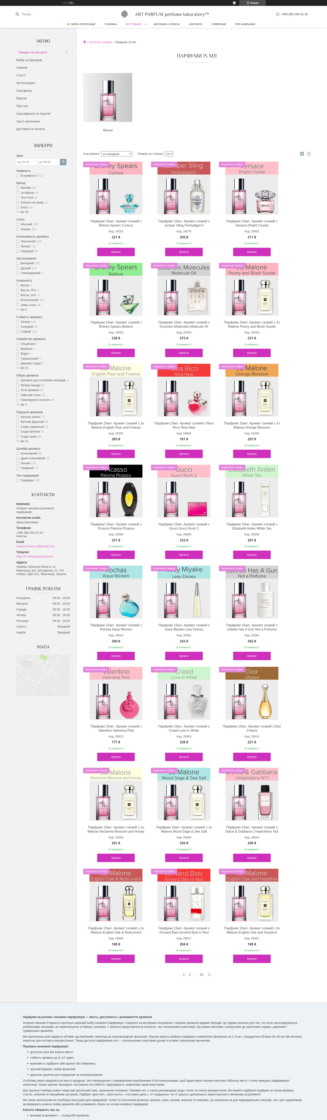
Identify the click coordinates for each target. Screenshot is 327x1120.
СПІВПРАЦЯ (218, 24)
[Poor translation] (15, 1059)
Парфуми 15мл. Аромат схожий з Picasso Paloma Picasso (168, 429)
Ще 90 (24, 211)
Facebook (33, 1009)
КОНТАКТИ (195, 24)
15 (201, 789)
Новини (21, 67)
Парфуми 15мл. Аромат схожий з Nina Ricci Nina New (283, 324)
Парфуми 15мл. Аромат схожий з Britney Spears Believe (283, 223)
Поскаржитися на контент (171, 1034)
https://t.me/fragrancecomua (34, 556)
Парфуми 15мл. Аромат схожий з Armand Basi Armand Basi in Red (225, 743)
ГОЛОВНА (111, 24)
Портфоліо (24, 90)
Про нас (22, 106)
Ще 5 (23, 309)
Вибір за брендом (29, 60)
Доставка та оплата (30, 129)
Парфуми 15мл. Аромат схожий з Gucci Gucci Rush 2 (225, 429)
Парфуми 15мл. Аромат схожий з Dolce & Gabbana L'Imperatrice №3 (110, 743)
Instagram (33, 1014)
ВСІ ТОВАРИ (133, 24)
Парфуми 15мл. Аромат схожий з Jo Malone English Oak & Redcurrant (168, 743)
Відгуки (21, 98)
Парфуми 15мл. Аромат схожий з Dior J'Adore (168, 635)
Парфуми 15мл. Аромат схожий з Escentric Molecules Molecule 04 (110, 326)
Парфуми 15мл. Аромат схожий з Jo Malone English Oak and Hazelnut (283, 743)
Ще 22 (24, 367)
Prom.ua (183, 1031)
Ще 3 (23, 404)
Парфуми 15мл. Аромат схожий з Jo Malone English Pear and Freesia (225, 326)
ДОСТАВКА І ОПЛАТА (167, 24)
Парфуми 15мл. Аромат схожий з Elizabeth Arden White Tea (283, 429)
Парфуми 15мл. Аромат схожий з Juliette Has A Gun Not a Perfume (225, 533)
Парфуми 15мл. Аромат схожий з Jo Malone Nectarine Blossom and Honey (225, 638)
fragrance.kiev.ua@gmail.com (35, 546)
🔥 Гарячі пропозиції (81, 24)
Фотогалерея (25, 83)
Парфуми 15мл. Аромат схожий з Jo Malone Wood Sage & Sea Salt (283, 638)
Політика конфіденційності (203, 1034)
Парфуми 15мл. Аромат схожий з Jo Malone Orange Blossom (110, 429)
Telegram (173, 1009)
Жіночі (105, 130)
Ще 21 (24, 441)
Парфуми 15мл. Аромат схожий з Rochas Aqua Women (110, 530)
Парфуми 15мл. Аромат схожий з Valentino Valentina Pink (283, 530)
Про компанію (245, 24)
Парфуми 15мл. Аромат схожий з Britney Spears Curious (110, 223)
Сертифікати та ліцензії (33, 113)
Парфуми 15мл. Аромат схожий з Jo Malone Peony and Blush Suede (168, 326)
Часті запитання (28, 121)
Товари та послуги (32, 52)
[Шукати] (17, 14)
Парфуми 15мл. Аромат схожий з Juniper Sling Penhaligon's (168, 223)
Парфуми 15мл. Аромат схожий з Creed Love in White (110, 635)
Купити (111, 252)
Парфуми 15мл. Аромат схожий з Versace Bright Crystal (225, 223)
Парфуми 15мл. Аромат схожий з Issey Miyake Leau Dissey (168, 530)
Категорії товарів (100, 42)
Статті (20, 75)
